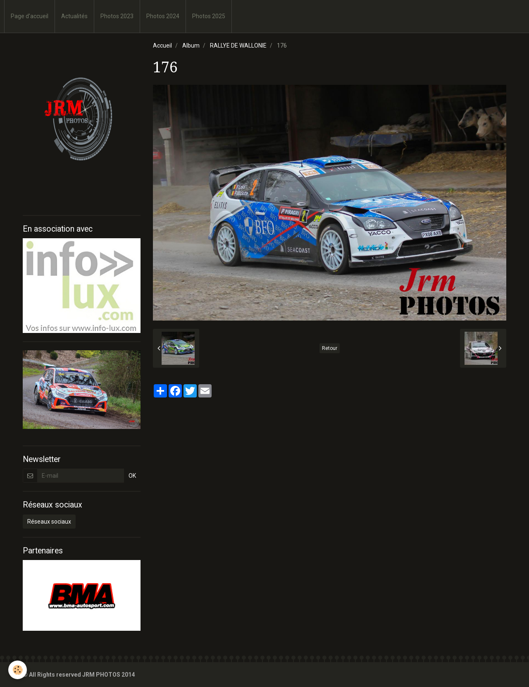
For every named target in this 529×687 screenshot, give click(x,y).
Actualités (74, 16)
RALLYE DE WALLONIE (238, 45)
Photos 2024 (162, 16)
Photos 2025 (208, 16)
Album (191, 45)
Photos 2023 (116, 16)
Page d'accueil (29, 16)
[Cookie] (17, 670)
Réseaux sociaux (49, 521)
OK (132, 475)
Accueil (162, 45)
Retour (329, 348)
